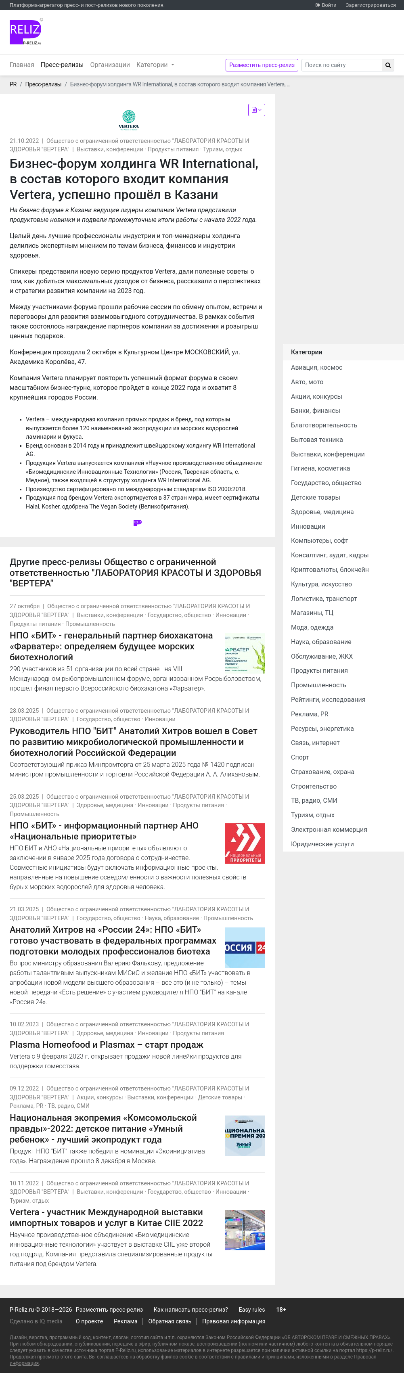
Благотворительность (324, 425)
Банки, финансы (315, 410)
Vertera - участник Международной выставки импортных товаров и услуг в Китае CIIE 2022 (106, 1217)
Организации (110, 65)
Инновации (231, 615)
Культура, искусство (321, 584)
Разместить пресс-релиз (262, 65)
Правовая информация (234, 1321)
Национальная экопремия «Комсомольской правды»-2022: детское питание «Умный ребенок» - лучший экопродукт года (103, 1128)
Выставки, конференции (110, 149)
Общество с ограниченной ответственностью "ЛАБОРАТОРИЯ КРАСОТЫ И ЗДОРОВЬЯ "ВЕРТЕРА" (135, 573)
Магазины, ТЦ (312, 613)
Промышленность (90, 624)
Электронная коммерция (329, 829)
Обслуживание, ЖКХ (322, 656)
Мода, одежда (312, 627)
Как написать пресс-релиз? (191, 1309)
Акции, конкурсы (100, 1097)
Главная (22, 65)
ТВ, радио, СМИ (69, 1106)
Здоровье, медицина (105, 805)
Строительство (314, 786)
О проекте (89, 1321)
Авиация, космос (317, 367)
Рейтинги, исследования (328, 699)
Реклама (126, 1321)
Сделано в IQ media (36, 1321)
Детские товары (220, 1097)
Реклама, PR (26, 1106)
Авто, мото (307, 382)
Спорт (300, 757)
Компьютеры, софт (319, 540)
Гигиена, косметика (320, 468)
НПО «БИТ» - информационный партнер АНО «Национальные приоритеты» (104, 830)
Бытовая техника (317, 440)
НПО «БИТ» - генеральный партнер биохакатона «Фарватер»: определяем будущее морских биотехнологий (111, 646)
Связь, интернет (315, 743)
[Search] (341, 65)
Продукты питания (173, 149)
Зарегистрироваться (371, 5)
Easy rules (252, 1309)
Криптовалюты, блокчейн (330, 569)
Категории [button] (153, 65)
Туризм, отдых (222, 149)
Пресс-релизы (64, 64)
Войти (329, 5)
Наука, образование (172, 918)
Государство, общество (179, 615)
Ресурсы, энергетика (322, 729)
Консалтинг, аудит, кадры (330, 555)
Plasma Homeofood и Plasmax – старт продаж (106, 1044)
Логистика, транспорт (324, 599)
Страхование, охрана (322, 772)
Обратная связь (170, 1321)
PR (13, 84)
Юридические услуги (322, 844)
